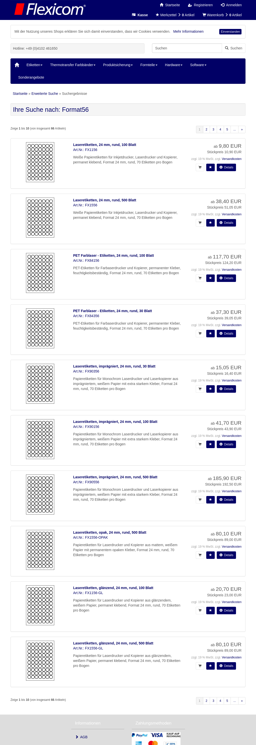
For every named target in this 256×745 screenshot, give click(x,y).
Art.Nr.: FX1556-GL (88, 648)
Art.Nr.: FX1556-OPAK (90, 537)
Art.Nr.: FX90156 (86, 427)
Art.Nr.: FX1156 (85, 150)
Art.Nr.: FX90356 (86, 371)
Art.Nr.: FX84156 (86, 260)
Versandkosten (232, 159)
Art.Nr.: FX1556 (85, 205)
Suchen (233, 48)
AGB (81, 737)
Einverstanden (230, 31)
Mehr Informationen (188, 31)
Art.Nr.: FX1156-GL (88, 593)
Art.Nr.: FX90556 (86, 482)
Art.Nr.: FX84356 (86, 316)
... (234, 129)
